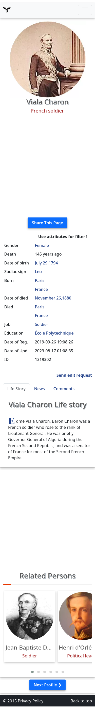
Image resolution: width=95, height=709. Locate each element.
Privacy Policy (30, 701)
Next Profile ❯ (47, 685)
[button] (32, 671)
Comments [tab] (63, 388)
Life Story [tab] (16, 388)
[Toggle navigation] (85, 10)
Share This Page (47, 223)
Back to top (81, 701)
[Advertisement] (47, 165)
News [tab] (39, 388)
